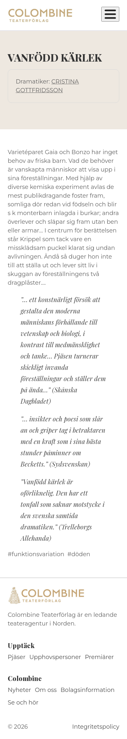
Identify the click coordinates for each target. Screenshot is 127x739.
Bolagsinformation (87, 690)
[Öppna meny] (110, 14)
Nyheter (19, 690)
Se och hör (23, 702)
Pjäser (16, 657)
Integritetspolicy (95, 726)
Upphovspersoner (55, 657)
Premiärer (99, 657)
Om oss (46, 690)
